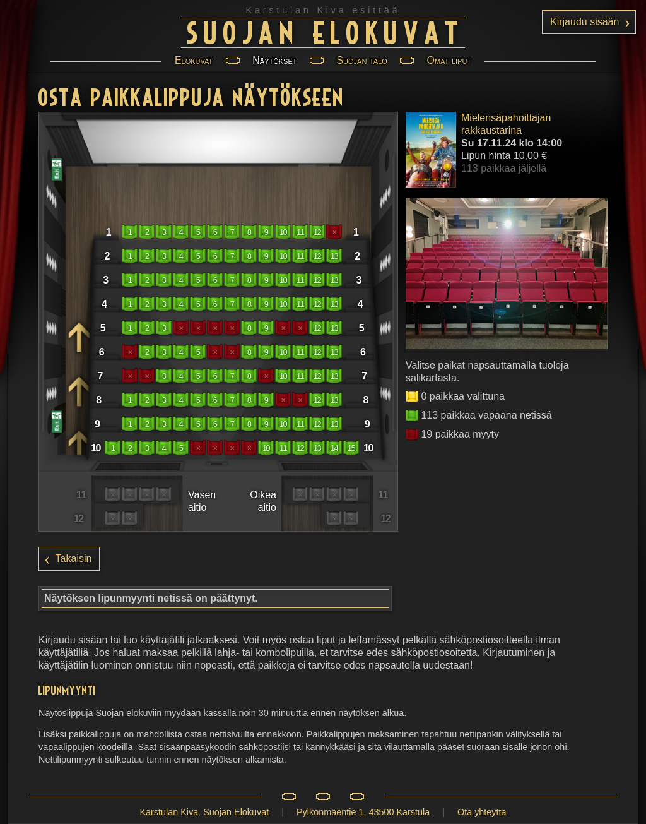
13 (334, 256)
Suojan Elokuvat (326, 30)
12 (317, 232)
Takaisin (74, 558)
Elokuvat (194, 60)
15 (351, 448)
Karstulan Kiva (168, 812)
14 (334, 448)
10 (282, 232)
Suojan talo (361, 60)
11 (300, 232)
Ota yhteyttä (482, 812)
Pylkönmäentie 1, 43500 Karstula (363, 812)
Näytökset (274, 60)
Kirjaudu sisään (584, 21)
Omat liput (449, 60)
